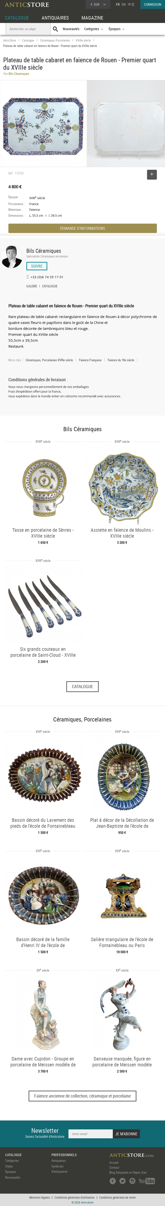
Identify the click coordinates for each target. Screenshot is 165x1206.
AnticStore (9, 40)
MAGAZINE (92, 17)
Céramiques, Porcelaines (55, 40)
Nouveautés (71, 28)
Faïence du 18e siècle (121, 360)
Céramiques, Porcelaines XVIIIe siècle (49, 360)
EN (124, 4)
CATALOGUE (17, 17)
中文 (131, 4)
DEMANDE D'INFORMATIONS (82, 228)
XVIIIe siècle (83, 40)
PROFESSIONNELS (64, 1154)
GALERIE (31, 286)
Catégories (12, 1160)
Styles (9, 1166)
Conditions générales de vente (117, 1197)
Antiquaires (58, 1160)
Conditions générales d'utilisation (74, 1197)
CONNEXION (152, 4)
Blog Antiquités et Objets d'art (128, 1172)
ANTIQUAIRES (55, 17)
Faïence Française (90, 360)
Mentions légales (39, 1197)
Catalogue (28, 40)
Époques (10, 1171)
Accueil (113, 1162)
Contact (114, 1167)
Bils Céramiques (43, 250)
